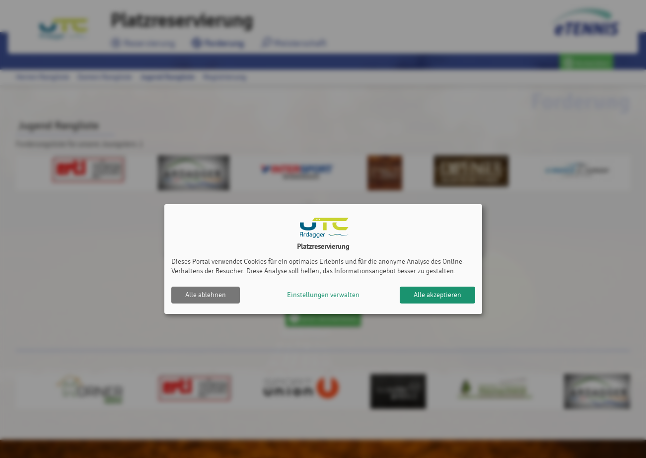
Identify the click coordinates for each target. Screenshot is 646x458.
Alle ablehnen (205, 295)
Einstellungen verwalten (323, 295)
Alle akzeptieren (437, 295)
